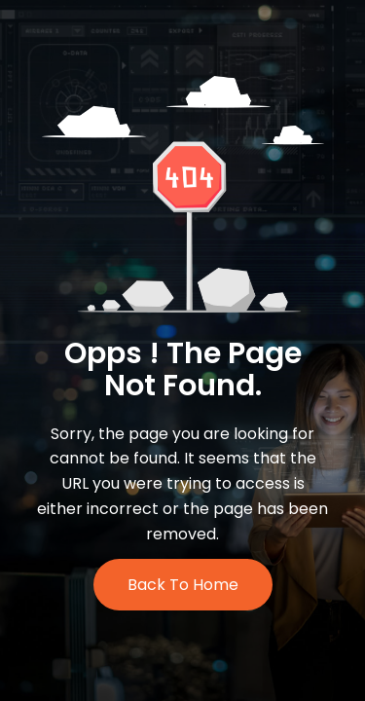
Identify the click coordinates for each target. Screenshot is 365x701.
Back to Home (183, 584)
